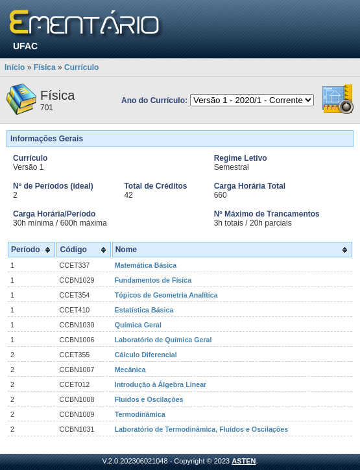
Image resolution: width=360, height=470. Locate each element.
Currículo (81, 67)
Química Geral (138, 325)
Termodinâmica (140, 414)
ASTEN (244, 461)
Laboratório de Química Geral (163, 340)
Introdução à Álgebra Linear (161, 384)
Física (45, 67)
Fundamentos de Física (153, 280)
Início (15, 67)
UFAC (25, 46)
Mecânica (130, 369)
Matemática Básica (145, 265)
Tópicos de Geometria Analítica (166, 295)
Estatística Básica (144, 310)
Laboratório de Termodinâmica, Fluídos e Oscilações (201, 429)
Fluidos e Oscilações (149, 399)
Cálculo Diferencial (146, 354)
